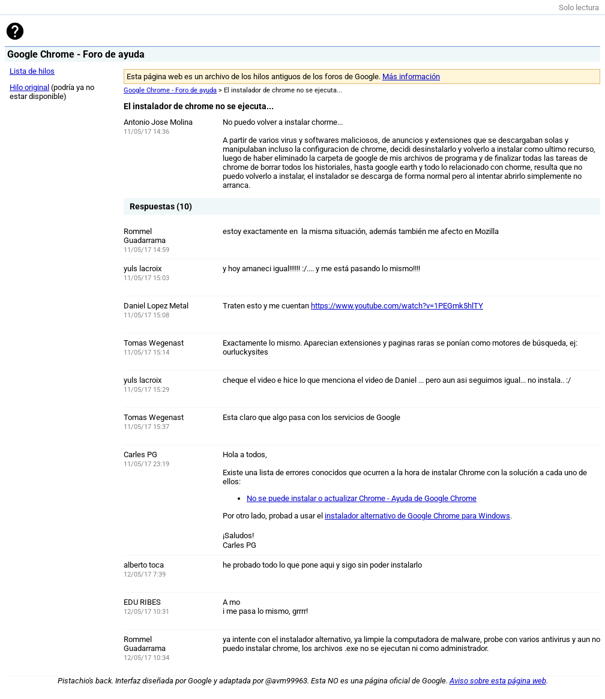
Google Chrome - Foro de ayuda (170, 90)
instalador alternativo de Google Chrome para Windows (417, 515)
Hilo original (29, 87)
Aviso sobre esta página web (498, 680)
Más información (411, 76)
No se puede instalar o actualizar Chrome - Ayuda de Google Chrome (362, 498)
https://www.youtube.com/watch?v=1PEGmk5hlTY (397, 305)
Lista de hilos (32, 71)
